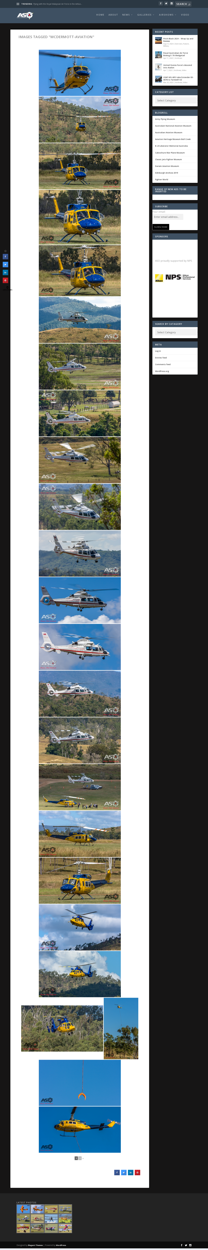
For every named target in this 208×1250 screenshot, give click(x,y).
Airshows (166, 16)
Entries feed (161, 359)
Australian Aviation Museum (168, 134)
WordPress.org (162, 372)
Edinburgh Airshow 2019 (166, 174)
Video (185, 16)
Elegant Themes (35, 1247)
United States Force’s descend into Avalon (177, 68)
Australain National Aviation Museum (173, 127)
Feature (186, 45)
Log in (158, 352)
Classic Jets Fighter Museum (168, 161)
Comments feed (163, 366)
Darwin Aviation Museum (167, 167)
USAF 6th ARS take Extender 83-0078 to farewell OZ (178, 80)
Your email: (158, 213)
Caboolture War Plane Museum (170, 154)
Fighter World (161, 181)
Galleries (144, 16)
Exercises (178, 45)
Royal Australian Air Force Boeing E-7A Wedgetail (175, 55)
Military (166, 47)
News (126, 16)
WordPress (61, 1247)
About (113, 16)
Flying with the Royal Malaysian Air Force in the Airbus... (57, 4)
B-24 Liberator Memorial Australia (171, 147)
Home (100, 16)
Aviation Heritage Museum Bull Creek (173, 141)
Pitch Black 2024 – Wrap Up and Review (178, 41)
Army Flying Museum (165, 120)
